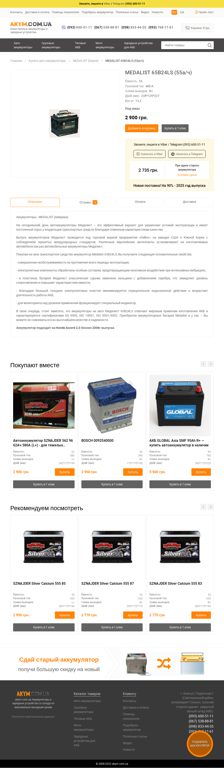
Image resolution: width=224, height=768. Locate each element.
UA (182, 12)
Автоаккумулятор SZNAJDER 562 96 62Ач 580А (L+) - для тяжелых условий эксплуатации (43, 443)
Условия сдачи (187, 175)
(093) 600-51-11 (201, 716)
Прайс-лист (204, 12)
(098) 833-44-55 (201, 726)
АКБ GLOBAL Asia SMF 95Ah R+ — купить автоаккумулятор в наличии (178, 442)
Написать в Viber (149, 154)
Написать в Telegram (187, 154)
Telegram (118, 3)
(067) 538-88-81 (201, 721)
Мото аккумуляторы (105, 45)
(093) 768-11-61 (201, 731)
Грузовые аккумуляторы (51, 45)
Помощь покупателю (65, 12)
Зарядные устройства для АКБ (138, 45)
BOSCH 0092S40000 (97, 440)
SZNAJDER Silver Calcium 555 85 (39, 584)
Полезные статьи (127, 12)
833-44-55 (133, 27)
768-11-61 (161, 27)
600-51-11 (79, 27)
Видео (145, 12)
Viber (107, 3)
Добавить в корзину (142, 128)
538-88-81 (106, 27)
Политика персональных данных (33, 717)
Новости (157, 12)
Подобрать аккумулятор (97, 12)
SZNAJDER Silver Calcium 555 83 (175, 584)
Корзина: (197, 27)
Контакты (16, 12)
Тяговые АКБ (80, 45)
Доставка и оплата (37, 12)
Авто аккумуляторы (23, 45)
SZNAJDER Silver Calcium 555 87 (107, 584)
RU (174, 12)
